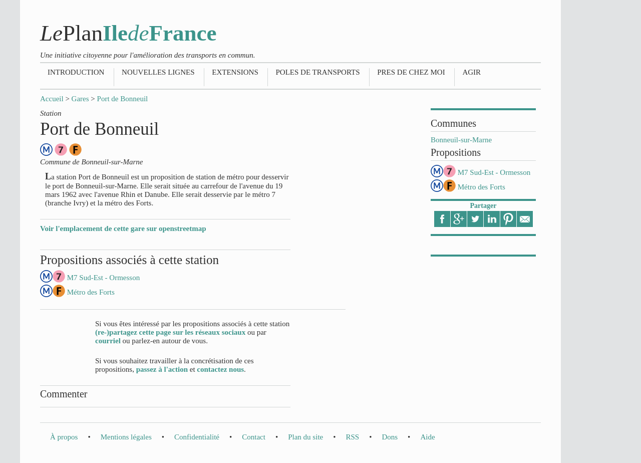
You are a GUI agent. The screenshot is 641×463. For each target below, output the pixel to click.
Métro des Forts (481, 187)
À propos (64, 437)
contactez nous (220, 369)
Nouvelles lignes (158, 72)
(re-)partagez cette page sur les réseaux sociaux (170, 332)
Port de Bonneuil (122, 99)
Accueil (52, 99)
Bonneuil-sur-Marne (461, 140)
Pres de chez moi (411, 72)
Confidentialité (196, 437)
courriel (108, 341)
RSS (352, 437)
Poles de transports (317, 72)
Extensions (235, 72)
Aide (427, 437)
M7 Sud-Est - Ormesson (494, 172)
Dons (390, 437)
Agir (471, 72)
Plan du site (305, 437)
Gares (80, 99)
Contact (253, 437)
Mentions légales (126, 437)
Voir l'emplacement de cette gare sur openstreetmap (123, 228)
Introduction (76, 72)
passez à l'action (162, 369)
